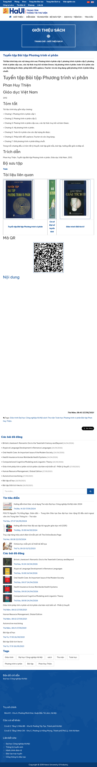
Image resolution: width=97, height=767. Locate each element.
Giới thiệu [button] (19, 17)
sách (45, 418)
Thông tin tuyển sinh (14, 747)
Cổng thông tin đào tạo (16, 757)
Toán (5, 169)
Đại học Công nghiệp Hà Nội (31, 418)
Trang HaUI (7, 2)
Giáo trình (14, 418)
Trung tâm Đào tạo (36, 2)
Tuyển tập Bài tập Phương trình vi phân (25, 227)
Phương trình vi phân (72, 418)
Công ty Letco (8, 5)
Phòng (17, 2)
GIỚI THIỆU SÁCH (55, 41)
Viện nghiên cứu (69, 2)
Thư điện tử (21, 5)
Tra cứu (89, 17)
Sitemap (31, 5)
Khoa (24, 2)
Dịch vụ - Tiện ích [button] (73, 17)
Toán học (59, 418)
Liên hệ (40, 5)
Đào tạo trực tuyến (14, 754)
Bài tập (84, 418)
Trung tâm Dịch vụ (53, 2)
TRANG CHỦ (39, 41)
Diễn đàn (30, 17)
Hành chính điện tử (14, 750)
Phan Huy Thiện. (45, 664)
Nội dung (11, 277)
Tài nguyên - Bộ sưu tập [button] (50, 17)
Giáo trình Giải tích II (75, 227)
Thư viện (51, 418)
